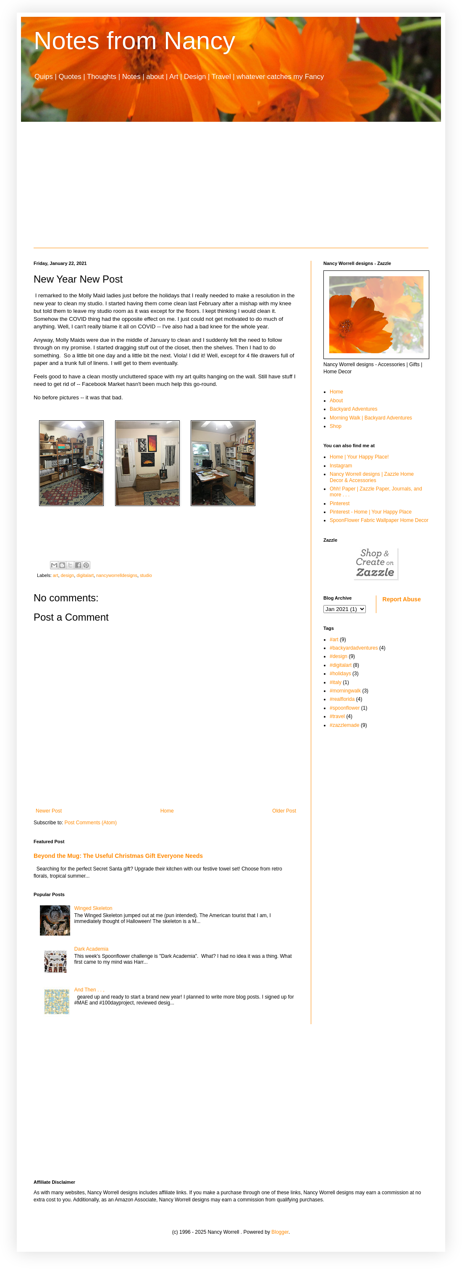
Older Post (284, 811)
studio (146, 575)
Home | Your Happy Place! (359, 457)
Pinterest (339, 503)
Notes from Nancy (134, 40)
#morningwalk (345, 691)
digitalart (85, 575)
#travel (337, 716)
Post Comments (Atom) (90, 823)
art (55, 575)
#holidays (340, 673)
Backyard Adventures (353, 409)
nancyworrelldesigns (116, 575)
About (336, 401)
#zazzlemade (345, 725)
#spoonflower (345, 708)
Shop (335, 426)
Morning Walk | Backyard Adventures (371, 418)
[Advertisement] (231, 185)
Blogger (280, 1232)
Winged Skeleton (93, 908)
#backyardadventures (354, 648)
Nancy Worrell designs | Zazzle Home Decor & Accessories (372, 477)
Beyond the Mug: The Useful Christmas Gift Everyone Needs (118, 855)
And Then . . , (89, 990)
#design (338, 656)
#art (334, 639)
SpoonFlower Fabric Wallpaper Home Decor (379, 520)
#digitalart (341, 665)
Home (167, 811)
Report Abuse (402, 599)
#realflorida (342, 699)
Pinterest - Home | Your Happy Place (371, 512)
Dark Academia (91, 949)
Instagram (341, 466)
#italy (335, 682)
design (67, 575)
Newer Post (49, 811)
